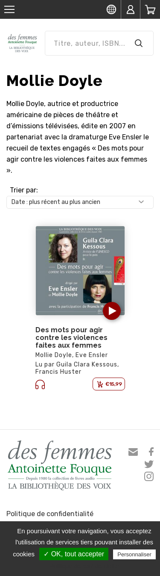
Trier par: (24, 190)
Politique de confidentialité (49, 514)
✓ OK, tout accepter (74, 554)
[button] (112, 311)
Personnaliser (134, 554)
